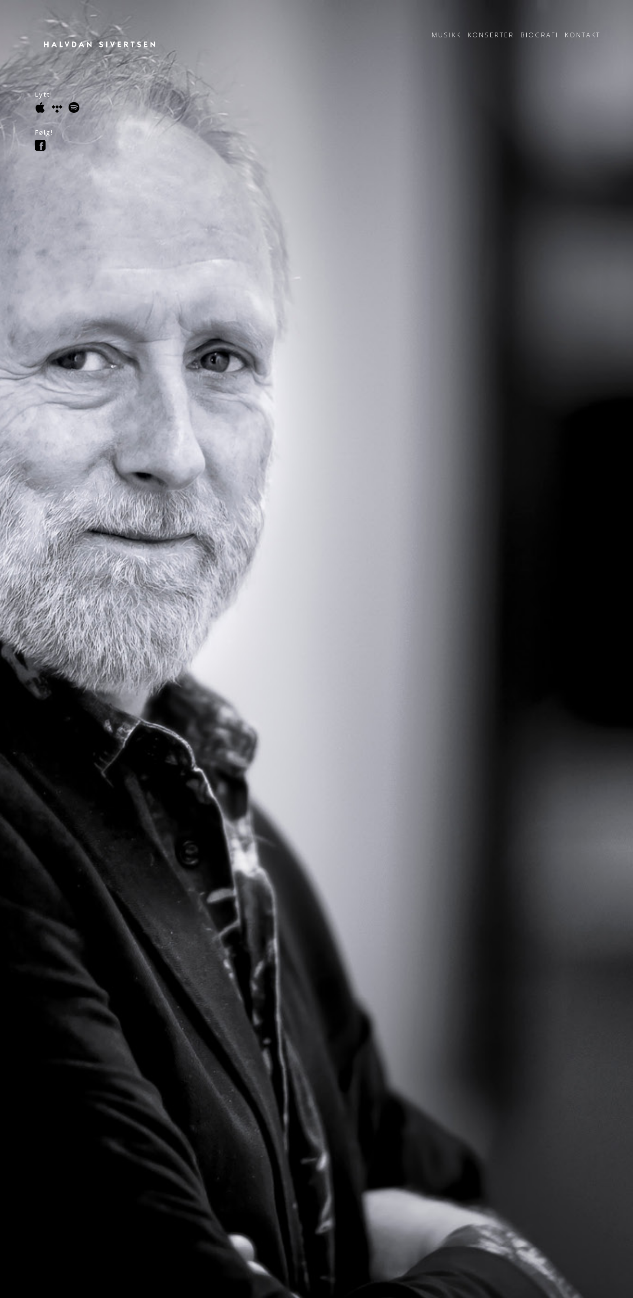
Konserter (491, 34)
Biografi (539, 34)
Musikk (446, 34)
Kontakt (582, 34)
